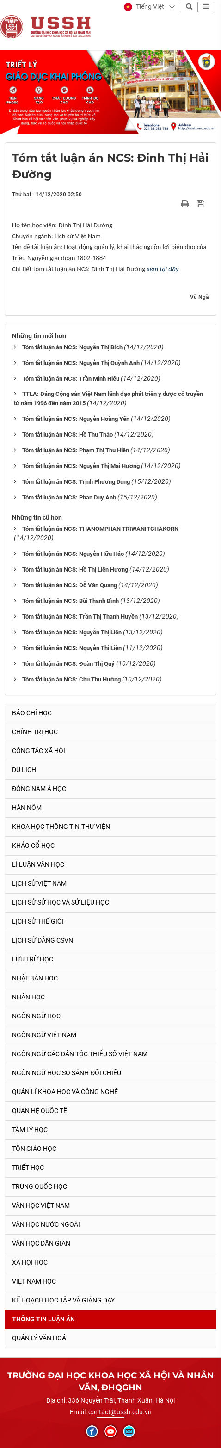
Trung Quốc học (39, 1186)
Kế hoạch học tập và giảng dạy (63, 1300)
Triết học (28, 1167)
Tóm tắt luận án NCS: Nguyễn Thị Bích (72, 347)
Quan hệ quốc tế (39, 1110)
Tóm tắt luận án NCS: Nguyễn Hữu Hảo (73, 553)
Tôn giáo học (34, 1148)
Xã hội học (30, 1262)
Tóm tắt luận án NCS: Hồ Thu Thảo (67, 434)
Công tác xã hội (38, 750)
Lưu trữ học (32, 959)
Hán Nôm (27, 807)
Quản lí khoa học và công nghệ (65, 1091)
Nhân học (28, 997)
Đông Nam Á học (39, 788)
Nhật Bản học (35, 978)
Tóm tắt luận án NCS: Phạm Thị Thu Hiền (75, 450)
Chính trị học (35, 732)
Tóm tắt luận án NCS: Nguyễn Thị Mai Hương (81, 465)
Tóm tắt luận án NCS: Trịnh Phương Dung (76, 481)
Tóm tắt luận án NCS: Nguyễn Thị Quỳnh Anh (81, 362)
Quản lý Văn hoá (39, 1338)
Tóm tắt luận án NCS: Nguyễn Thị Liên (72, 632)
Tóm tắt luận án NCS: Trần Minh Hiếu (70, 378)
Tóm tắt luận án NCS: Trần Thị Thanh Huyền (80, 616)
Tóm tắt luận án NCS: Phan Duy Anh (69, 497)
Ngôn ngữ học (36, 1016)
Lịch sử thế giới (38, 921)
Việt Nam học (34, 1281)
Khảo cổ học (33, 845)
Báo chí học (32, 713)
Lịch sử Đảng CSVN (42, 940)
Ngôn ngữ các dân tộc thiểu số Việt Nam (79, 1054)
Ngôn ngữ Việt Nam (44, 1035)
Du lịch (24, 769)
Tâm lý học (30, 1129)
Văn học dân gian (41, 1243)
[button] (144, 7)
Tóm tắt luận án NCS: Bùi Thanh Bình (70, 600)
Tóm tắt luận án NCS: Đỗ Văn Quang (69, 585)
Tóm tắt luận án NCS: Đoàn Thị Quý (68, 663)
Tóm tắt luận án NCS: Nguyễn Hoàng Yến (75, 418)
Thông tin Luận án (43, 1319)
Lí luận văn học (38, 864)
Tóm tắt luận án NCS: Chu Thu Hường (71, 679)
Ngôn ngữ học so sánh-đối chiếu (66, 1073)
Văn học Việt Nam (41, 1205)
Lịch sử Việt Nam (39, 883)
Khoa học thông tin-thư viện (61, 826)
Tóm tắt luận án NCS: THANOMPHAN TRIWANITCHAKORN (100, 528)
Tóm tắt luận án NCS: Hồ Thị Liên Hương (75, 569)
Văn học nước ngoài (46, 1224)
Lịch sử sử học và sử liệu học (60, 902)
